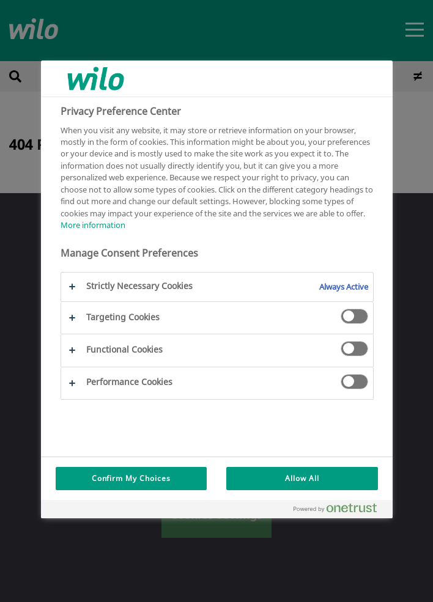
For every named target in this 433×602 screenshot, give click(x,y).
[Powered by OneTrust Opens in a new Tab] (340, 510)
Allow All (302, 478)
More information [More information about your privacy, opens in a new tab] (93, 224)
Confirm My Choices (131, 478)
